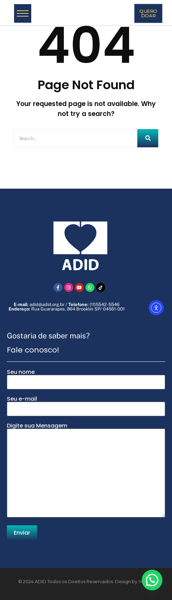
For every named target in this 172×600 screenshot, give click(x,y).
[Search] (75, 138)
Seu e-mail (86, 406)
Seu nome (86, 379)
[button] (152, 580)
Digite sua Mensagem (86, 470)
